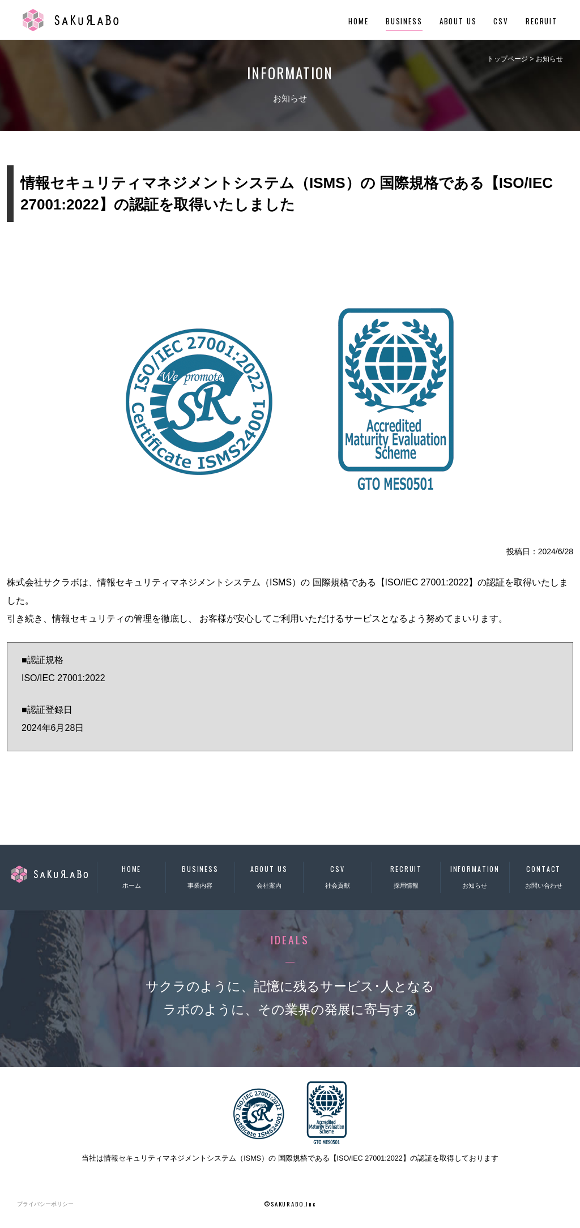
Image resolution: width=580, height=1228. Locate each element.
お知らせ (475, 875)
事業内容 (200, 875)
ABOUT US (458, 21)
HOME (358, 21)
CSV (501, 21)
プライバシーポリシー (45, 1204)
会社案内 (269, 875)
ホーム (131, 875)
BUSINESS (404, 21)
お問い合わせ (544, 875)
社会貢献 (338, 875)
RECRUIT (541, 21)
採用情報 (406, 875)
